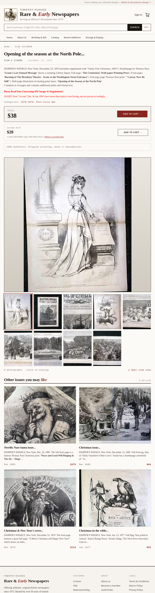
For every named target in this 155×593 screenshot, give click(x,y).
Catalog (55, 37)
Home (10, 37)
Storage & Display (94, 37)
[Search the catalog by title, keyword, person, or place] (65, 27)
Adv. (146, 27)
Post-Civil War (46, 102)
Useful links (107, 589)
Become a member (111, 585)
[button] (77, 224)
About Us (22, 37)
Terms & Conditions (139, 581)
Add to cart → (132, 113)
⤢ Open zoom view (139, 369)
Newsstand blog (81, 589)
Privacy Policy (136, 589)
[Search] (134, 27)
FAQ (75, 585)
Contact (77, 581)
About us (105, 581)
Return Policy (136, 585)
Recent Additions (72, 37)
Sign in (138, 14)
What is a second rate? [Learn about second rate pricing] (54, 136)
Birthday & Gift (38, 37)
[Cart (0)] (147, 14)
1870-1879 (27, 102)
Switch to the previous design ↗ (136, 2)
